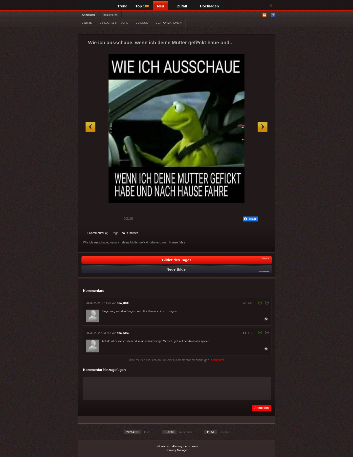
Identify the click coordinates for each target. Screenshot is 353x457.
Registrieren (110, 14)
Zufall (179, 6)
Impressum (191, 446)
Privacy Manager (177, 450)
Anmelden (88, 14)
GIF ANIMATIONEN (168, 22)
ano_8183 (123, 303)
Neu (160, 6)
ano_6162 (123, 332)
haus (125, 233)
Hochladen (207, 6)
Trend (122, 6)
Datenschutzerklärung (168, 446)
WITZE (87, 22)
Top (142, 6)
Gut (92, 219)
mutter (134, 233)
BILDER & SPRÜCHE (114, 22)
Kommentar (97, 233)
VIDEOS (142, 22)
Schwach (111, 219)
